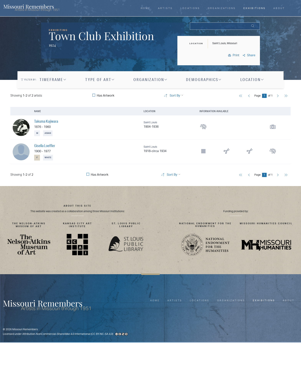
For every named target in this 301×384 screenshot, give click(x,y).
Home (145, 8)
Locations (190, 8)
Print (233, 55)
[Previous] (249, 96)
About (279, 8)
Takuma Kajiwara (46, 121)
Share (248, 55)
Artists (165, 8)
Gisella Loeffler (44, 145)
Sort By (175, 95)
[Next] (278, 96)
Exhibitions (254, 8)
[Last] (286, 96)
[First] (240, 96)
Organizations (222, 8)
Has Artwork (105, 95)
